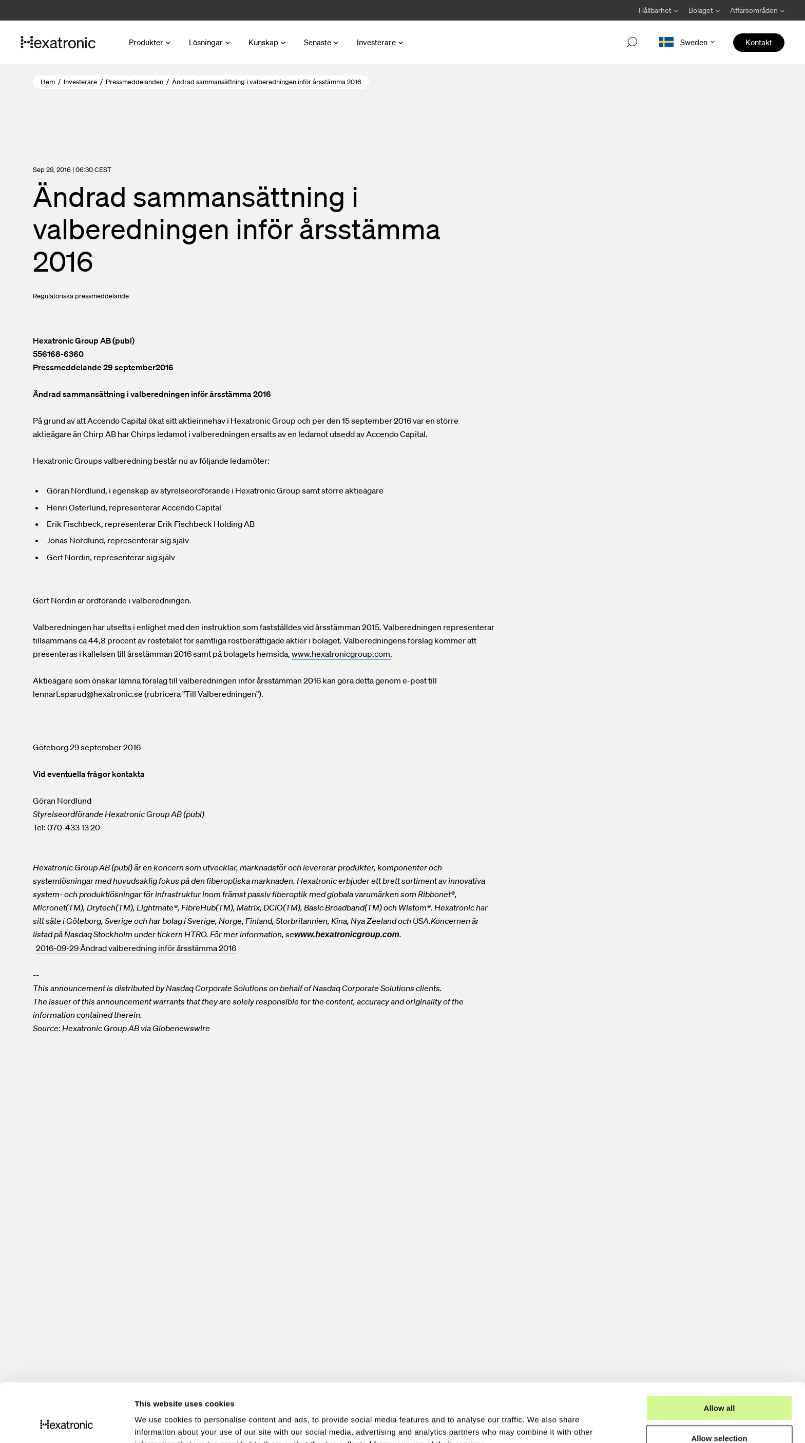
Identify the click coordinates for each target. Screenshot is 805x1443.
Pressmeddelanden (134, 82)
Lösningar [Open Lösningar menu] (206, 42)
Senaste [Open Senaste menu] (317, 42)
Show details (539, 1422)
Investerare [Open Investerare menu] (376, 42)
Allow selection (719, 1383)
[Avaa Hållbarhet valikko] (658, 10)
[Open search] (632, 42)
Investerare (80, 82)
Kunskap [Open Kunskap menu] (263, 42)
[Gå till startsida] (58, 42)
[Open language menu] (687, 42)
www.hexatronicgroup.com (341, 654)
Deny (719, 1413)
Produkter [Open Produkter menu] (146, 42)
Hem (48, 82)
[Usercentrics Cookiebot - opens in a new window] (66, 1423)
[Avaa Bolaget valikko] (704, 10)
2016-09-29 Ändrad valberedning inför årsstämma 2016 (136, 948)
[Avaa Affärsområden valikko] (754, 10)
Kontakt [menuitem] (758, 42)
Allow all (719, 1353)
